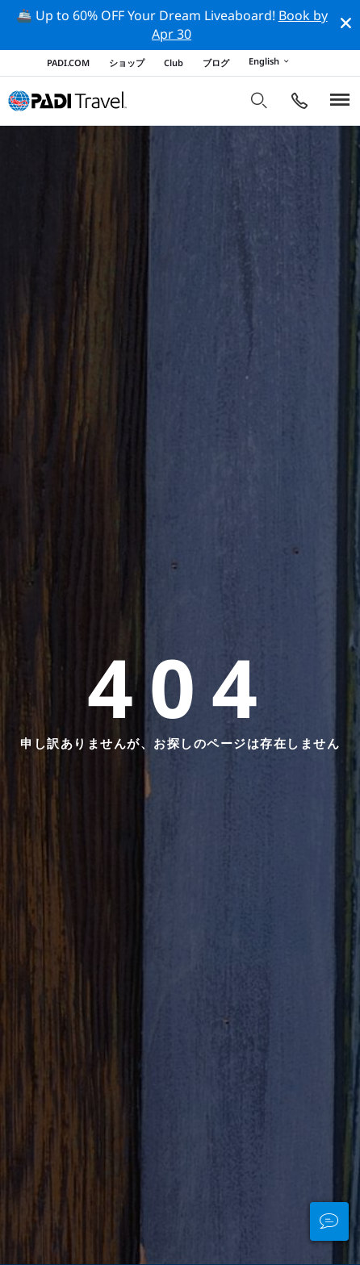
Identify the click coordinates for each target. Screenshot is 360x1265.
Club (173, 62)
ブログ (216, 62)
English (271, 62)
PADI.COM (68, 62)
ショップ (126, 62)
